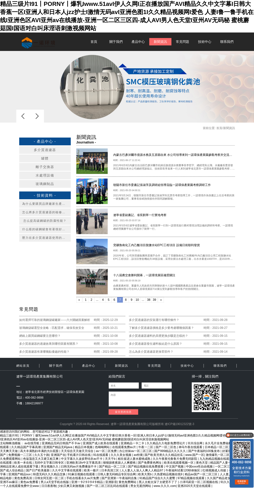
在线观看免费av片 (124, 447)
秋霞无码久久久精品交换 (49, 474)
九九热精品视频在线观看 (216, 458)
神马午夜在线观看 (191, 447)
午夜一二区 (146, 447)
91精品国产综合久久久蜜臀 (157, 478)
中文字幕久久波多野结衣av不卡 (82, 458)
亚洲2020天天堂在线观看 (195, 485)
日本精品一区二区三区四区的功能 (227, 447)
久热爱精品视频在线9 (168, 474)
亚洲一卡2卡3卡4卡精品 (87, 482)
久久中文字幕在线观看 (67, 470)
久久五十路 (41, 454)
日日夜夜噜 (48, 485)
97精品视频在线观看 (191, 478)
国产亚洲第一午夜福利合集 (119, 478)
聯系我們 (226, 42)
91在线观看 (101, 454)
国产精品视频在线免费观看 (146, 466)
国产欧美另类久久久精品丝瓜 (164, 454)
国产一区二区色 (166, 447)
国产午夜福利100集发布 (204, 451)
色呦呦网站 (102, 447)
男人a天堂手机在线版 (55, 482)
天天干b (110, 458)
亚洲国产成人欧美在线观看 (101, 443)
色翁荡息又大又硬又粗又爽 (41, 458)
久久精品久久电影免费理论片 (166, 443)
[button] (37, 116)
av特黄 (138, 454)
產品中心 (138, 42)
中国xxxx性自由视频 (199, 466)
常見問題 (182, 42)
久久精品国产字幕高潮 (26, 447)
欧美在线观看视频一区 (179, 462)
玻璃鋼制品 (45, 184)
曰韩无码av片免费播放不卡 (79, 466)
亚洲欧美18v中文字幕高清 (83, 462)
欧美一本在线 (23, 462)
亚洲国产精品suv (19, 474)
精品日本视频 (84, 447)
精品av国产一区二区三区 (201, 474)
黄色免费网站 (128, 482)
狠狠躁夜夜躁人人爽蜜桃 (119, 462)
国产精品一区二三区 (112, 466)
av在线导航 (32, 443)
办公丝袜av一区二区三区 (136, 451)
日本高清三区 (110, 470)
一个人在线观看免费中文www (20, 485)
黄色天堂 (202, 462)
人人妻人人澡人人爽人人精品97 (142, 470)
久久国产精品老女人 (220, 478)
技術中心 (204, 42)
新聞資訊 (160, 42)
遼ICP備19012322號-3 (179, 424)
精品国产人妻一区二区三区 (228, 462)
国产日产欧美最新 (38, 470)
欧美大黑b (145, 474)
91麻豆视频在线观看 (82, 474)
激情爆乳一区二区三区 (221, 454)
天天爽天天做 (9, 451)
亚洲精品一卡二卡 (133, 443)
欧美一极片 (92, 470)
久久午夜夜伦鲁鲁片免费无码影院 (175, 458)
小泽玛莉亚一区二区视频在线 (199, 482)
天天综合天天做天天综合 (77, 451)
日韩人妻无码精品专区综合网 (117, 474)
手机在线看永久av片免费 (83, 478)
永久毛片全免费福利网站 (221, 443)
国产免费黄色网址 (150, 462)
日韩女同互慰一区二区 (49, 478)
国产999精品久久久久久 (170, 451)
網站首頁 (23, 365)
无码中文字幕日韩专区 (49, 462)
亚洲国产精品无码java (58, 447)
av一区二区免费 (106, 451)
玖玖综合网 (195, 443)
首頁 (94, 42)
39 (154, 299)
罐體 (45, 158)
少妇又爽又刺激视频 (71, 485)
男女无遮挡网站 (141, 485)
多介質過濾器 (45, 150)
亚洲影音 (111, 482)
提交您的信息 (123, 411)
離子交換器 (45, 167)
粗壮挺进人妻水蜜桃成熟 (134, 458)
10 (137, 299)
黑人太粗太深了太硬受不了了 (158, 482)
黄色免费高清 (23, 478)
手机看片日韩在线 (79, 454)
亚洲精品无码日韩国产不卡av (61, 443)
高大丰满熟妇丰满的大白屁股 (39, 451)
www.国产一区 (194, 454)
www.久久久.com (165, 485)
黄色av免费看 (29, 482)
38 (148, 299)
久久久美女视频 (121, 454)
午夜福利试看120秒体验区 (183, 470)
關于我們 (116, 42)
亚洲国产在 (58, 454)
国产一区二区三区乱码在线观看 (108, 485)
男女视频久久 (50, 466)
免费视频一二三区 (20, 454)
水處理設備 (45, 175)
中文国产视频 (175, 466)
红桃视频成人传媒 (214, 470)
